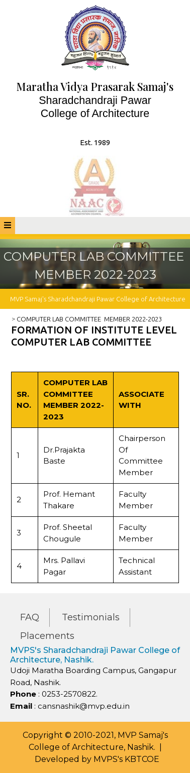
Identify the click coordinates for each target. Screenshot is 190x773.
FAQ (29, 617)
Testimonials (91, 617)
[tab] (7, 225)
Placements (47, 635)
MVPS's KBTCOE (126, 759)
